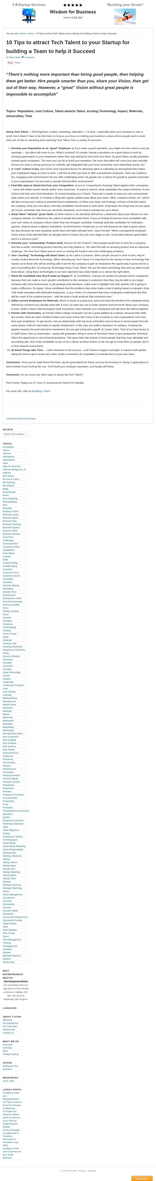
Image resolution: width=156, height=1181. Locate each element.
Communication (10, 543)
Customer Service (11, 575)
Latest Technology (12, 672)
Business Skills (10, 530)
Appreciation (9, 460)
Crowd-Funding (10, 563)
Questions (8, 814)
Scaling (6, 833)
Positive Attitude (11, 778)
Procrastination (10, 798)
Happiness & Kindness (14, 650)
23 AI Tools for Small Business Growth (10, 1123)
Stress (6, 891)
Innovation (8, 666)
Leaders (7, 679)
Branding (7, 508)
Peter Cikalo (14, 57)
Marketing (7, 707)
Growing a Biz (9, 643)
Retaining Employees (13, 823)
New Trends (8, 749)
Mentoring (8, 717)
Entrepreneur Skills (12, 598)
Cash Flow (8, 537)
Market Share (9, 704)
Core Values (9, 553)
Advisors (7, 453)
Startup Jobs (9, 868)
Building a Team (41, 391)
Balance (7, 472)
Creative (7, 556)
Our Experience (10, 1023)
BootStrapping (10, 501)
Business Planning (12, 524)
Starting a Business (12, 856)
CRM (5, 559)
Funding (7, 630)
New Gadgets (9, 740)
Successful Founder (12, 920)
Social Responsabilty (13, 849)
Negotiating (8, 727)
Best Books (8, 476)
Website (7, 952)
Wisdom (7, 959)
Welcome (7, 1020)
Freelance (8, 624)
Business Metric (10, 518)
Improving (7, 659)
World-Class (9, 962)
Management (9, 701)
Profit (5, 804)
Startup (6, 859)
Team (5, 926)
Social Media (9, 843)
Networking (8, 730)
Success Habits (10, 910)
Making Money (10, 698)
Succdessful (9, 897)
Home (23, 33)
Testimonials (9, 1029)
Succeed (7, 901)
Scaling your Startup (13, 836)
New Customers (10, 736)
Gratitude (7, 640)
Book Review (9, 492)
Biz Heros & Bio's (11, 479)
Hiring (5, 653)
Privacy (82, 1170)
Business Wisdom (11, 534)
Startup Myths (9, 875)
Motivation (8, 724)
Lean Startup (9, 691)
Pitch (5, 1051)
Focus (6, 614)
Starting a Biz (9, 852)
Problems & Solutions (13, 794)
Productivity (8, 801)
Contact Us (8, 1033)
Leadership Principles (13, 685)
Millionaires (8, 720)
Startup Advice (10, 862)
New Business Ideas (13, 733)
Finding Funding (11, 611)
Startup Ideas (9, 865)
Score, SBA (8, 1081)
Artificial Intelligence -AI (14, 469)
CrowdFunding (10, 566)
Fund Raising (9, 627)
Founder (7, 617)
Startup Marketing (11, 872)
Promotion (8, 807)
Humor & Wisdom (11, 656)
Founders (7, 621)
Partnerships (9, 762)
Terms (6, 936)
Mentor (6, 714)
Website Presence (12, 955)
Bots (5, 505)
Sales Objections (11, 830)
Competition (8, 550)
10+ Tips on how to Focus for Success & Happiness (12, 1105)
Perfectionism (9, 769)
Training (7, 943)
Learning (7, 695)
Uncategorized (10, 946)
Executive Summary (12, 601)
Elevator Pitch (9, 592)
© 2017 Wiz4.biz (68, 1170)
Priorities (7, 791)
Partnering (8, 759)
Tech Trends (9, 933)
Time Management (12, 939)
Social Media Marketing (14, 846)
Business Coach (11, 514)
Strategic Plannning (12, 888)
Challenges (8, 540)
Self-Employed (10, 840)
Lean (5, 688)
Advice (31, 33)
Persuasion (8, 772)
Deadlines (8, 582)
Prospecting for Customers (16, 811)
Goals (5, 637)
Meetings (7, 711)
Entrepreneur (9, 595)
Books (6, 495)
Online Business (11, 753)
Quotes (6, 817)
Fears (5, 608)
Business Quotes (11, 527)
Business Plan (10, 521)
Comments (29, 57)
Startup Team (9, 878)
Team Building (10, 930)
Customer (7, 569)
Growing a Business (12, 646)
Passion (7, 765)
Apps (5, 463)
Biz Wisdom (8, 485)
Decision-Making (11, 585)
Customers (8, 579)
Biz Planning (9, 482)
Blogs (5, 489)
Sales (5, 827)
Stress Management (12, 894)
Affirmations (8, 456)
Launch (6, 675)
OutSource (8, 756)
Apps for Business (12, 466)
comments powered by (21, 418)
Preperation (8, 788)
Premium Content (11, 782)
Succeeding (8, 904)
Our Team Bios (10, 1026)
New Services (9, 746)
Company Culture (11, 547)
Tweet (17, 63)
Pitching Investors (11, 775)
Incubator (7, 662)
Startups (7, 881)
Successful (8, 914)
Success (7, 907)
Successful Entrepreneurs (15, 917)
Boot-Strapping (10, 498)
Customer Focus (11, 572)
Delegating (8, 588)
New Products (9, 743)
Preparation (8, 785)
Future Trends (9, 633)
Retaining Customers (13, 820)
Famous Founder (11, 604)
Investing (7, 669)
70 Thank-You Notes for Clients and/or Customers (11, 1114)
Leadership (8, 682)
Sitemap (91, 1170)
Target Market (9, 923)
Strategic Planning (12, 885)
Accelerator (8, 447)
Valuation (7, 949)
